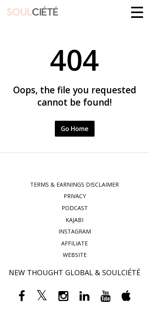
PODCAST (75, 208)
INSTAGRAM (74, 231)
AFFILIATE (74, 243)
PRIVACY (75, 196)
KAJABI (74, 220)
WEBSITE (75, 255)
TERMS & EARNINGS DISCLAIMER (74, 184)
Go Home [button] (75, 128)
